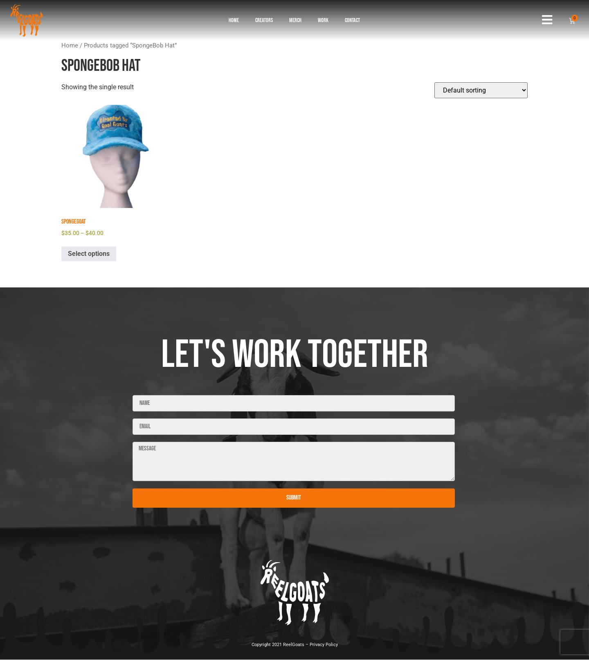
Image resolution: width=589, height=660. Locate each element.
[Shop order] (481, 90)
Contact (352, 20)
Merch (295, 20)
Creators (264, 20)
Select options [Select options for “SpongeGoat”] (89, 254)
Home (234, 20)
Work (323, 20)
